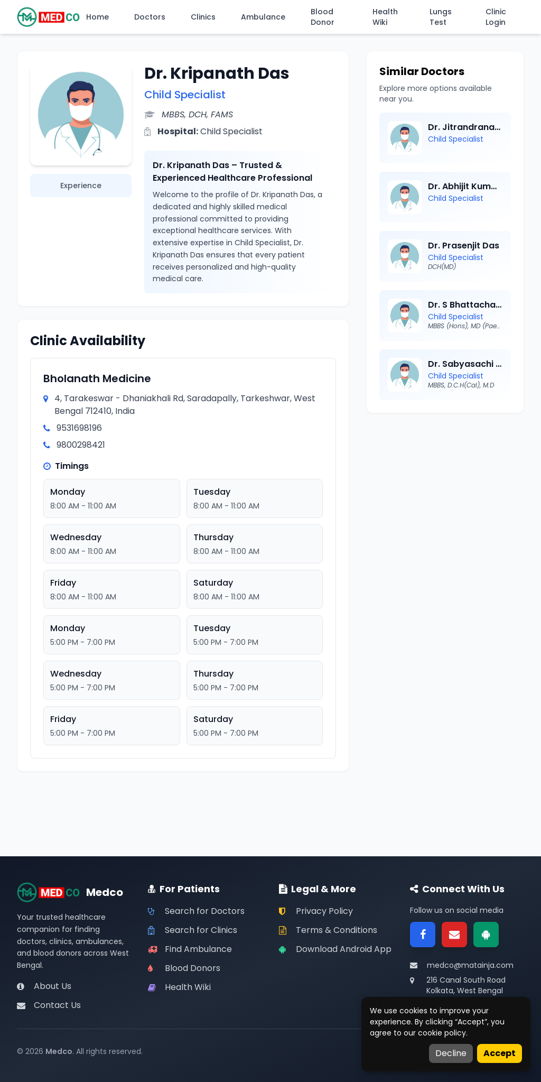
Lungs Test (441, 16)
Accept (499, 1053)
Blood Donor (322, 16)
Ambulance (263, 17)
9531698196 (79, 428)
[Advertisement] (445, 492)
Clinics (203, 17)
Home (97, 17)
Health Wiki (385, 16)
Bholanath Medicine (97, 378)
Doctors (149, 17)
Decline (451, 1053)
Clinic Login (496, 16)
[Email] (454, 934)
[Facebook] (422, 934)
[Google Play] (486, 934)
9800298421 (81, 445)
